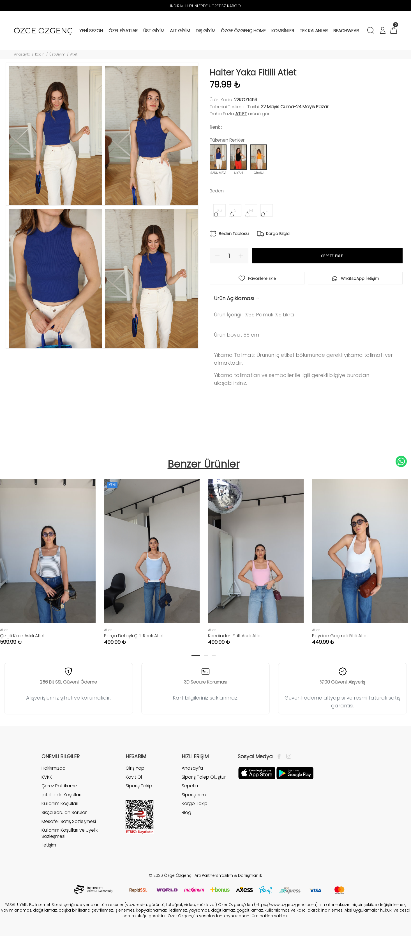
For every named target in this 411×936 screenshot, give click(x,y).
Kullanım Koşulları (59, 803)
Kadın (40, 54)
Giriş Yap (135, 768)
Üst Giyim (57, 54)
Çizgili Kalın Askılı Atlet (22, 636)
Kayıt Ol (134, 777)
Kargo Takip (194, 803)
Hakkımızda (53, 768)
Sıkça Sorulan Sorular (64, 812)
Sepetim (191, 786)
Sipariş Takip (139, 786)
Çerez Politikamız (59, 786)
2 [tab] (206, 655)
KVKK (46, 777)
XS (219, 210)
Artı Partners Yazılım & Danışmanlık (228, 875)
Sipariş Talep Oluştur (204, 777)
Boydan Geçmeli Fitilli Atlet (340, 636)
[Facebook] (280, 756)
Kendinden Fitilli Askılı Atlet (235, 636)
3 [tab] (214, 655)
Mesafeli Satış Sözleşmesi (68, 821)
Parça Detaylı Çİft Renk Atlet (134, 636)
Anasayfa (22, 54)
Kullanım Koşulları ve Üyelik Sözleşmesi (69, 833)
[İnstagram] (287, 756)
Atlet (73, 54)
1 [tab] (195, 655)
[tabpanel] (152, 556)
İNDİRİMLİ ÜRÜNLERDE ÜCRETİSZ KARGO (205, 6)
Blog (186, 812)
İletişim (48, 845)
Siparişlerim (194, 795)
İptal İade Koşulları (61, 795)
